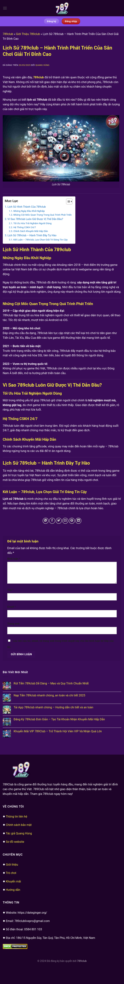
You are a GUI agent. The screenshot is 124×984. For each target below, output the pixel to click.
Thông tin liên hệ (16, 816)
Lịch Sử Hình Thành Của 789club (26, 206)
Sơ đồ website (15, 841)
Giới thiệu (12, 864)
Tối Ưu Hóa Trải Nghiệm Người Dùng (32, 223)
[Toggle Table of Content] (67, 201)
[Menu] (5, 8)
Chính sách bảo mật (19, 825)
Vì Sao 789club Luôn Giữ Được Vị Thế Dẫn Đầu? (35, 219)
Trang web (13, 623)
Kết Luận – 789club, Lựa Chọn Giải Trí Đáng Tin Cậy (40, 239)
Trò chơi (11, 873)
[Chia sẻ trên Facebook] (52, 521)
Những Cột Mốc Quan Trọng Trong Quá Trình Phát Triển (42, 214)
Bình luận (13, 558)
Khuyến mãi (13, 881)
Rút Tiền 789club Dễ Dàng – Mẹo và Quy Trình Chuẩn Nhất (51, 683)
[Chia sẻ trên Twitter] (59, 521)
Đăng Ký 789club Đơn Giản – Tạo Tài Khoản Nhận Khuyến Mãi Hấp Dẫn (59, 719)
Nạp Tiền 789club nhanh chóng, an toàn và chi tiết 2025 (49, 695)
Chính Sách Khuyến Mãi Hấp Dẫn (30, 231)
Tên (10, 590)
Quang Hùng (42, 65)
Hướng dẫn (13, 890)
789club (8, 34)
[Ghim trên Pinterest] (72, 521)
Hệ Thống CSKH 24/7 (24, 227)
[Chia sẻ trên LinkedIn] (78, 521)
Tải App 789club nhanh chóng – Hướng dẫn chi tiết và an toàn (53, 707)
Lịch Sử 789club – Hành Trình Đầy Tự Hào (31, 235)
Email (11, 606)
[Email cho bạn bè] (65, 521)
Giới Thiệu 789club (28, 34)
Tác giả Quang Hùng (19, 833)
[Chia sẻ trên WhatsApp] (46, 521)
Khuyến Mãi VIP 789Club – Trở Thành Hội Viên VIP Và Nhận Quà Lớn (58, 731)
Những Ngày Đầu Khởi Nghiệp (29, 211)
